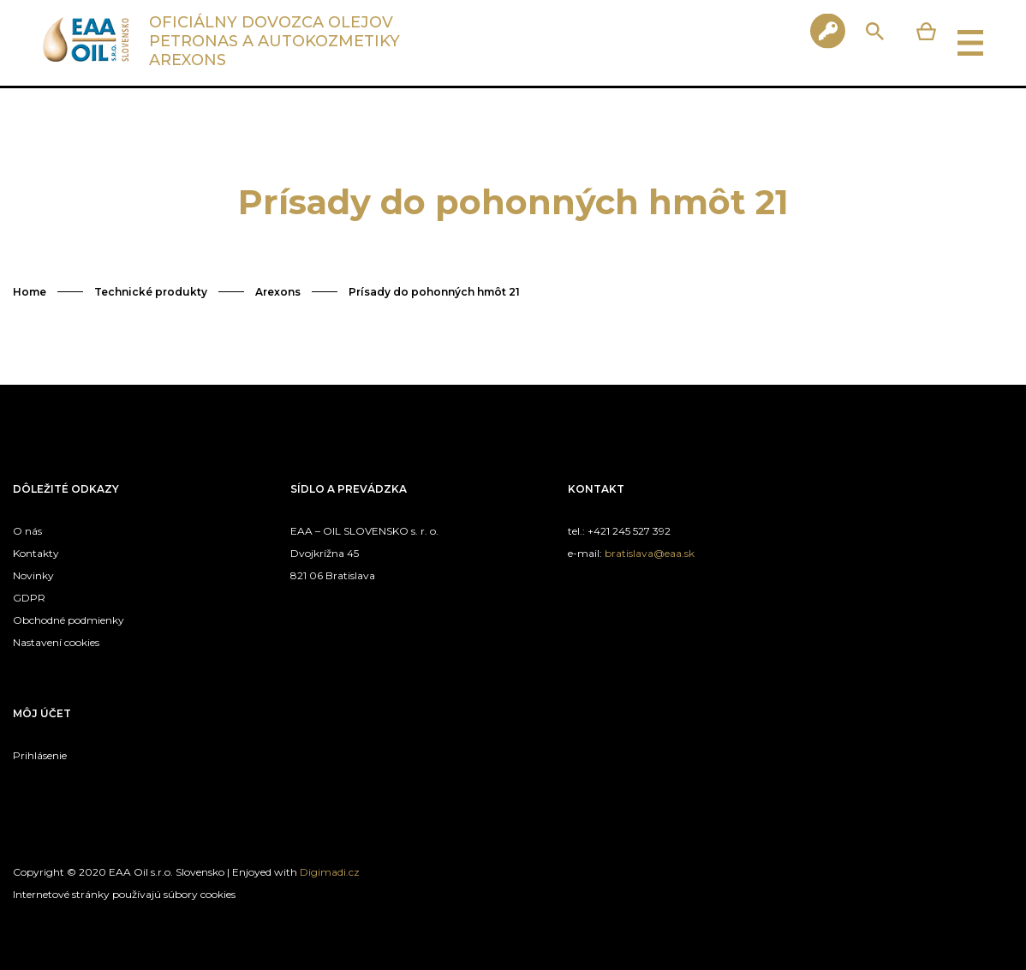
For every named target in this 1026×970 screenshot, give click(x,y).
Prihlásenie (40, 755)
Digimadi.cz (330, 871)
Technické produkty (150, 291)
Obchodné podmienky (68, 620)
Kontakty (36, 553)
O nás (27, 530)
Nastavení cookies (56, 642)
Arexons (278, 291)
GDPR (29, 597)
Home (29, 291)
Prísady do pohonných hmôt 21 (434, 291)
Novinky (33, 575)
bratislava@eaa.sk (650, 553)
